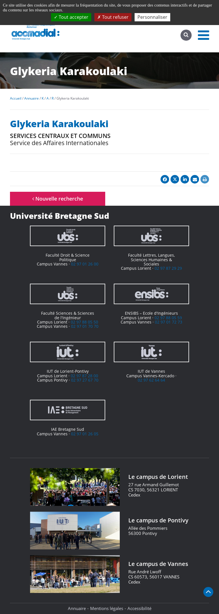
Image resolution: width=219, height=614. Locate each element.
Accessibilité (139, 608)
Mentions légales (106, 608)
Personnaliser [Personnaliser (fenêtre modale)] (152, 17)
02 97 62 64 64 (151, 380)
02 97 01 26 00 (84, 264)
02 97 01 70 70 (84, 326)
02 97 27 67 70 (84, 380)
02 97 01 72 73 (168, 322)
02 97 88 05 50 (84, 322)
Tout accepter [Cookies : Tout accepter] (71, 17)
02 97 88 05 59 (168, 318)
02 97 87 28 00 (84, 376)
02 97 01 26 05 (84, 434)
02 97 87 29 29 (168, 268)
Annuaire (77, 608)
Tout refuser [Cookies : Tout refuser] (113, 17)
